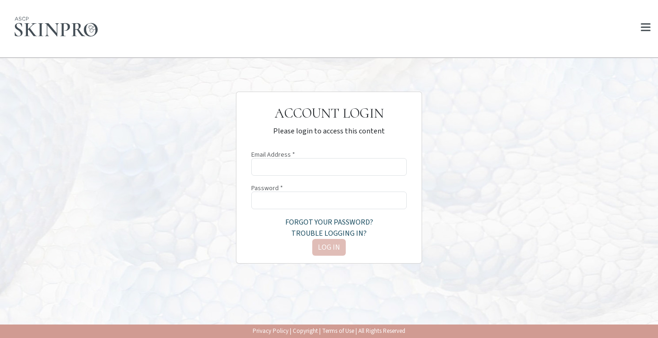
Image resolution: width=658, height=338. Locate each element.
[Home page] (56, 27)
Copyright (305, 331)
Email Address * (273, 155)
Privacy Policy (271, 331)
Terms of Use (338, 331)
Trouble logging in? (329, 233)
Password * (267, 188)
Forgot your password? (329, 222)
